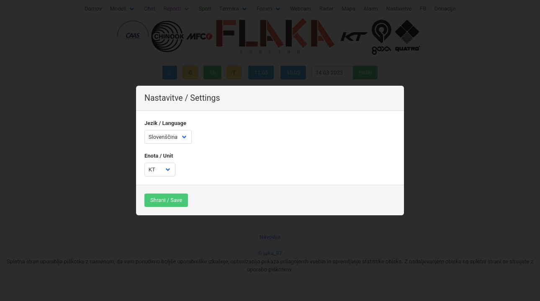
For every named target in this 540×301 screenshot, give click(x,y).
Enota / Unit (158, 156)
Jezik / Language (165, 123)
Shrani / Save (166, 200)
